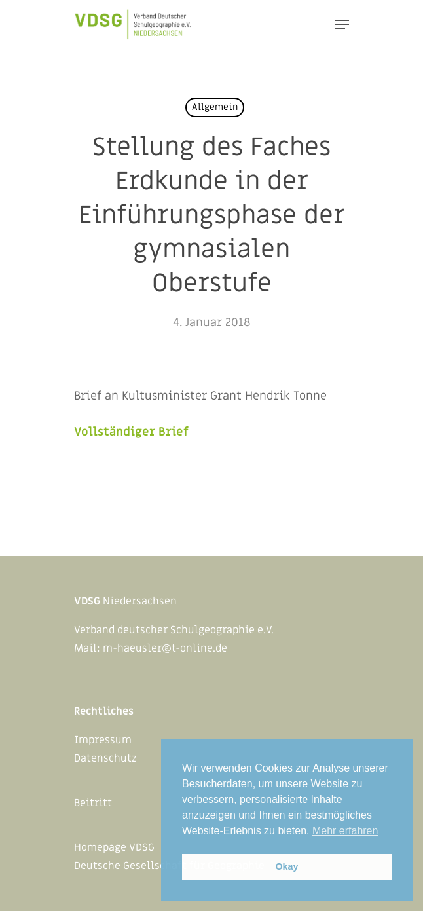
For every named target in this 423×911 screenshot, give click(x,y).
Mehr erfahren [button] (345, 830)
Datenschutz (105, 758)
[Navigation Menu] (342, 24)
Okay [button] (286, 866)
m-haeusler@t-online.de (165, 648)
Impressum (103, 740)
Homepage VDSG (114, 847)
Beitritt (93, 803)
